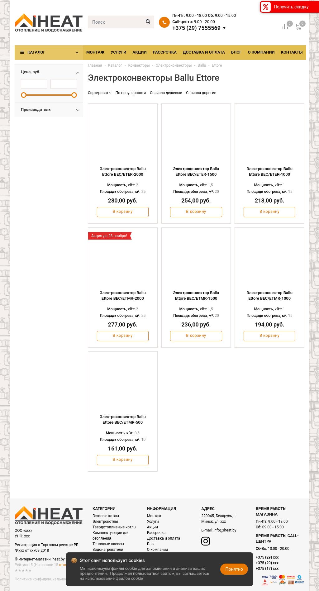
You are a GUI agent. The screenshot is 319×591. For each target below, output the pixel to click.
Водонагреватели (108, 549)
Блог (236, 52)
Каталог (36, 52)
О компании (261, 52)
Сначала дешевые (166, 93)
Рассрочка (165, 52)
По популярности (131, 93)
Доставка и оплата (204, 52)
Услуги (118, 52)
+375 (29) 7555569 (196, 28)
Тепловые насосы (108, 544)
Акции (139, 52)
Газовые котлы (106, 516)
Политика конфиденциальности (43, 579)
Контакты (292, 52)
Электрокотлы (105, 521)
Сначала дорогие (201, 93)
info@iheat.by (224, 530)
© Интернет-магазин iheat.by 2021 (44, 559)
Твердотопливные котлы (114, 527)
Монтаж (95, 52)
